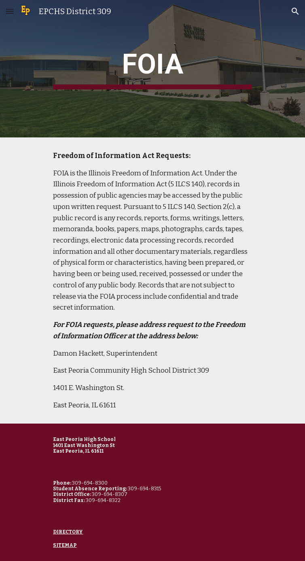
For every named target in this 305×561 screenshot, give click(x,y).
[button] (9, 11)
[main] (152, 69)
